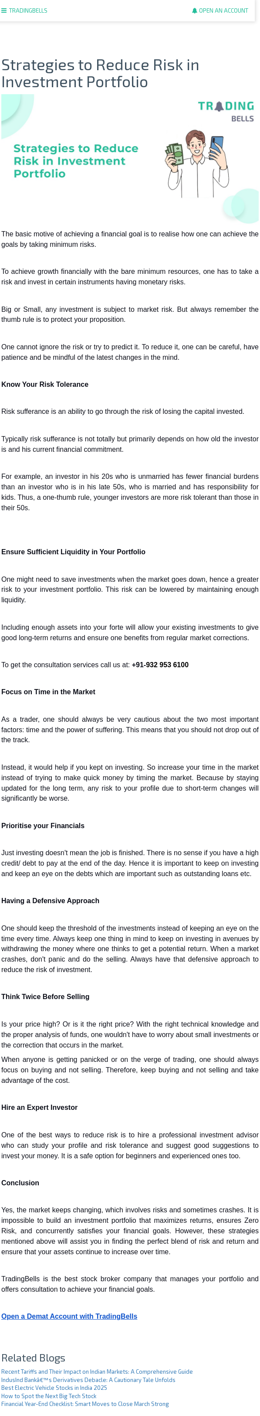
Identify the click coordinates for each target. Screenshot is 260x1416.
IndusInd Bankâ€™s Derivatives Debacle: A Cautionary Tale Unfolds (88, 1379)
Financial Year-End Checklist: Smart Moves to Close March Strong (85, 1403)
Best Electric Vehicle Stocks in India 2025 (54, 1387)
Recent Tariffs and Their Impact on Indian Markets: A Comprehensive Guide (97, 1371)
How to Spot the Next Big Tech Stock (48, 1395)
